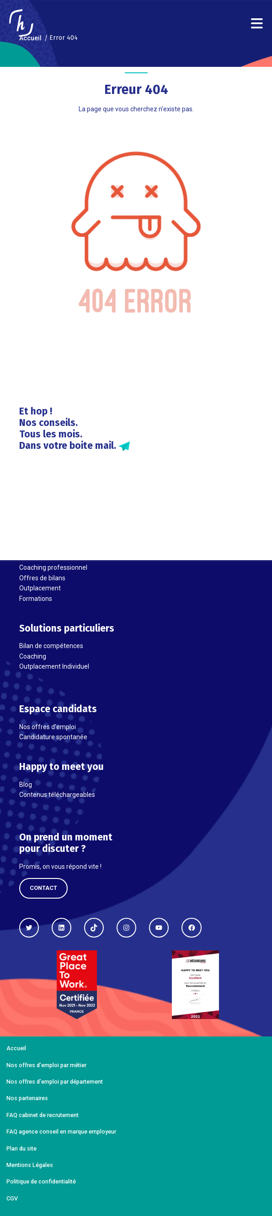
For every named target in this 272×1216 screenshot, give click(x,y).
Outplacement (40, 588)
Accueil (16, 1048)
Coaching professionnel (53, 567)
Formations (35, 598)
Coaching (32, 656)
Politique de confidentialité (41, 1181)
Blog (25, 784)
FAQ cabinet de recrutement (42, 1115)
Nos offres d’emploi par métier (46, 1065)
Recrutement (38, 536)
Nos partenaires (27, 1098)
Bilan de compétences (51, 645)
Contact (43, 887)
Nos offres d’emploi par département (54, 1081)
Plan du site (21, 1148)
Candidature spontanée (53, 737)
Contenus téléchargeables (57, 794)
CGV (12, 1198)
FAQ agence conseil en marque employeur (61, 1131)
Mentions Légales (29, 1164)
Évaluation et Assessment (57, 557)
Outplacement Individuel (54, 666)
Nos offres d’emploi (47, 727)
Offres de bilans (42, 578)
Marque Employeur (46, 547)
